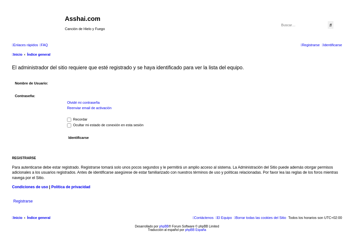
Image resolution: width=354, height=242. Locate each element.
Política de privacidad (70, 187)
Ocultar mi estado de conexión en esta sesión (105, 125)
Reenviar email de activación (89, 108)
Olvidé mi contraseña (83, 102)
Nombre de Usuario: (31, 83)
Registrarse (23, 201)
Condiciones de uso (30, 187)
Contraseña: (25, 96)
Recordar (77, 119)
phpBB (164, 226)
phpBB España (195, 230)
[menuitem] (44, 45)
